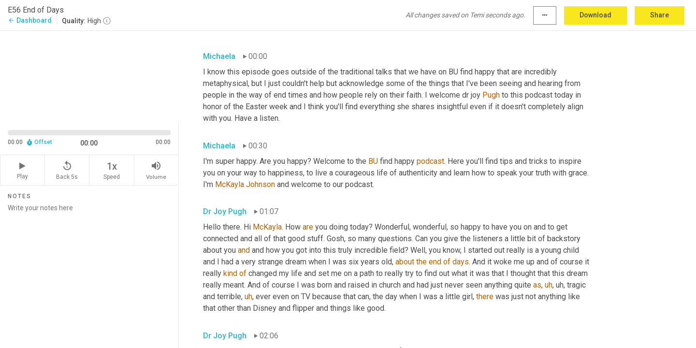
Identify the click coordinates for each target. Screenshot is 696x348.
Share (659, 15)
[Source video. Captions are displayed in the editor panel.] (89, 75)
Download (595, 15)
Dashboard (30, 20)
